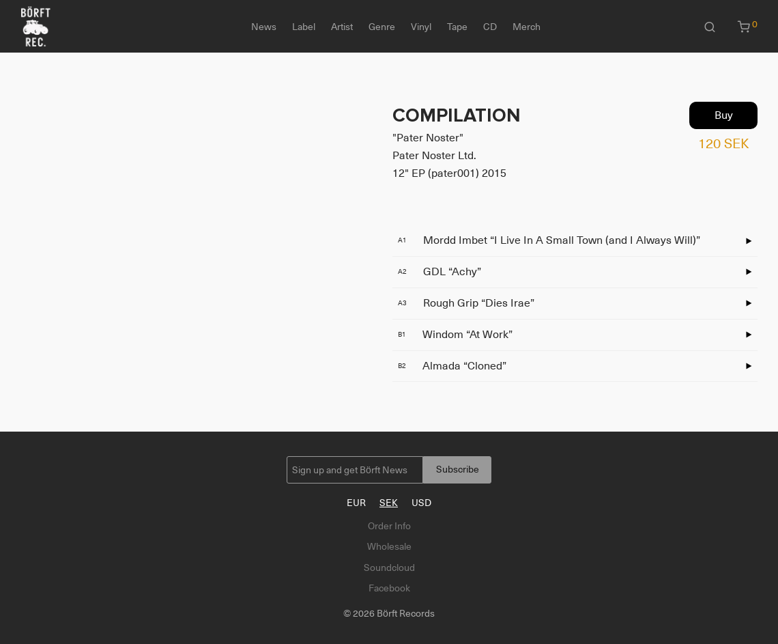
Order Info (389, 525)
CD (490, 26)
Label (303, 26)
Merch (527, 26)
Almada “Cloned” (452, 366)
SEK (388, 502)
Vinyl (421, 26)
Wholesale (389, 546)
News (263, 26)
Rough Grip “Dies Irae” (466, 303)
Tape (457, 26)
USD (421, 502)
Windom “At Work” (455, 334)
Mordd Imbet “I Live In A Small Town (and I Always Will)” (549, 240)
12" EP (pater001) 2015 (449, 173)
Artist (342, 26)
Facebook (389, 588)
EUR (356, 502)
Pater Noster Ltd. (434, 156)
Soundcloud (389, 567)
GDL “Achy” (439, 272)
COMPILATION (456, 115)
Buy (724, 115)
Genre (382, 26)
